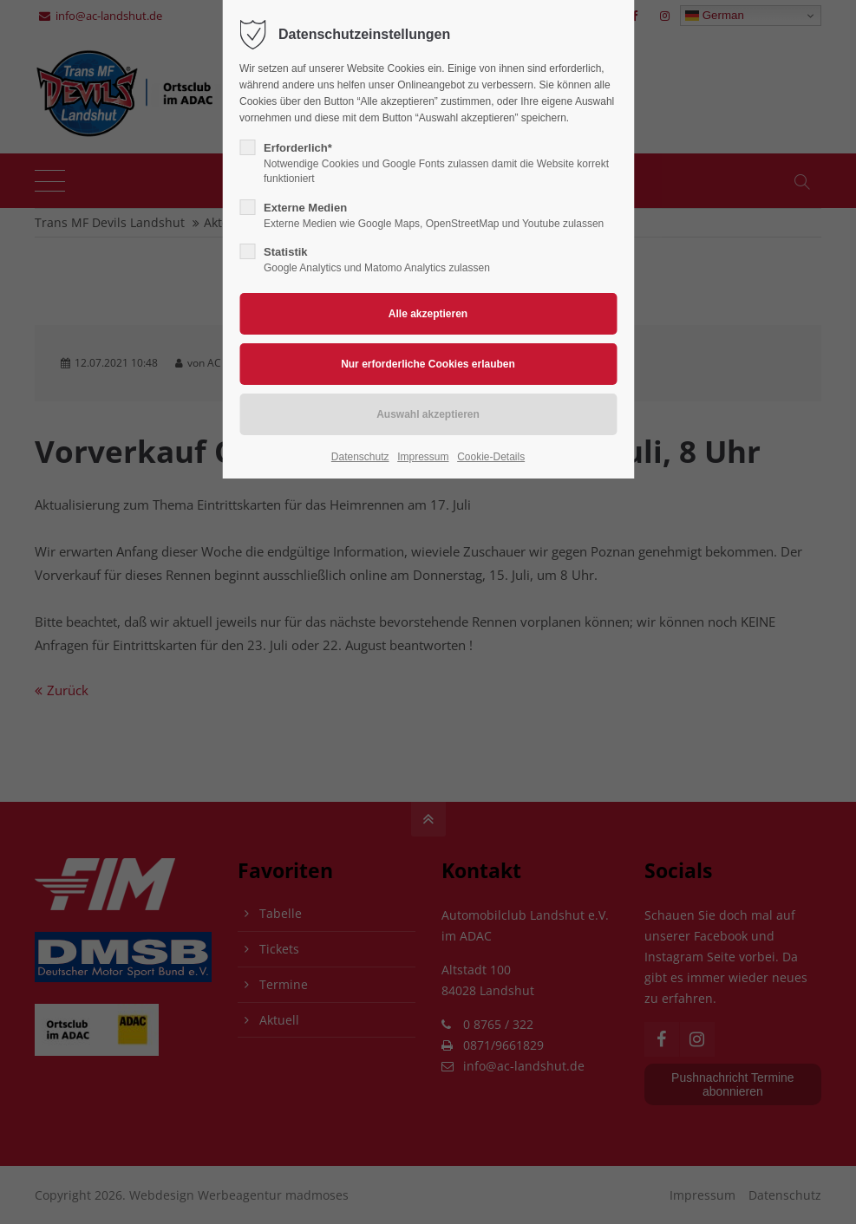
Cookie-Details (491, 457)
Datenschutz (360, 457)
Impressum (422, 457)
